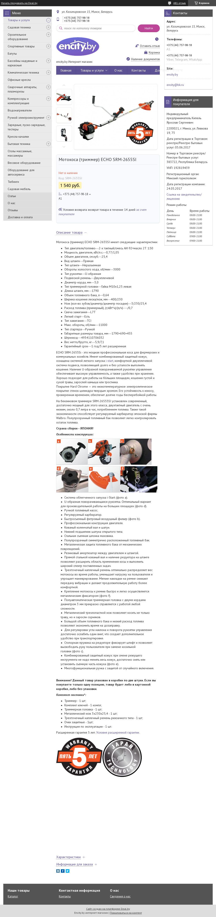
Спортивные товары (21, 46)
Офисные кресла (19, 80)
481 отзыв (179, 3)
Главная (66, 70)
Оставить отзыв (150, 46)
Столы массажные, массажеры (20, 153)
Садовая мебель (19, 189)
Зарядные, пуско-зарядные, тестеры (26, 127)
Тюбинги (13, 182)
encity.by (172, 74)
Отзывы (13, 210)
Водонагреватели (20, 110)
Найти (149, 28)
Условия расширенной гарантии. (118, 732)
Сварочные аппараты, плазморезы (22, 89)
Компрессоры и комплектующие (18, 101)
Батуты (12, 53)
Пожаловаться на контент (126, 912)
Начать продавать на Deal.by (19, 3)
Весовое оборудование (24, 163)
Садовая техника (19, 27)
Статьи (12, 196)
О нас (11, 203)
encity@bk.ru (175, 85)
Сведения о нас (120, 896)
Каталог (13, 896)
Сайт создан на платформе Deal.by (108, 908)
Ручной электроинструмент (26, 118)
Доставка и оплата (20, 217)
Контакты (139, 70)
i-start (109, 361)
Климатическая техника (23, 72)
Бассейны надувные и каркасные (22, 63)
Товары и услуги (19, 20)
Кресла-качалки (18, 137)
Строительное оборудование (18, 37)
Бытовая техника (19, 144)
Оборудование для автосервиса (21, 172)
